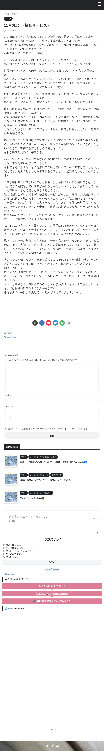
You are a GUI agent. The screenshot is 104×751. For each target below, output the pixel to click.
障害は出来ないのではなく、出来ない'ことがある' (47, 480)
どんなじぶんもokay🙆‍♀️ (32, 498)
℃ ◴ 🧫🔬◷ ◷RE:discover (53, 593)
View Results (52, 569)
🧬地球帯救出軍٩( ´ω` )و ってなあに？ (52, 601)
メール (9, 406)
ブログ (9, 333)
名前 (8, 395)
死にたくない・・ (14, 557)
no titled (52, 745)
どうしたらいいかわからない (20, 551)
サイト (8, 417)
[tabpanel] (52, 668)
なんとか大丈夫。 (14, 554)
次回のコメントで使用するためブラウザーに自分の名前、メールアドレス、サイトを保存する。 (48, 429)
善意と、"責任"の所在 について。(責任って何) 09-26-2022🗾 (55, 462)
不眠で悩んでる (13, 545)
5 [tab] (55, 729)
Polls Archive (8, 574)
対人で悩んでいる (14, 548)
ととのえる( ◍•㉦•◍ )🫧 (53, 585)
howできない (12, 337)
